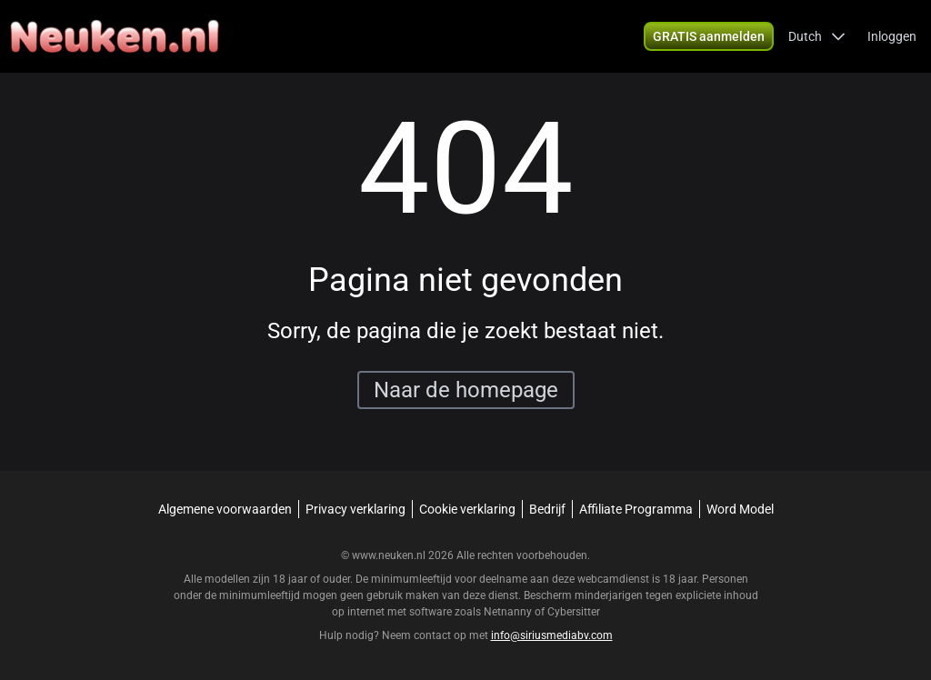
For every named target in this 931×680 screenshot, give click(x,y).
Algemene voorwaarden (225, 509)
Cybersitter (573, 611)
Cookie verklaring (467, 509)
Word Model (740, 509)
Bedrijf (547, 509)
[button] (817, 36)
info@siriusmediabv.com (552, 635)
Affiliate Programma (636, 509)
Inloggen (891, 36)
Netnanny (509, 611)
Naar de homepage (466, 390)
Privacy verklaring (355, 509)
